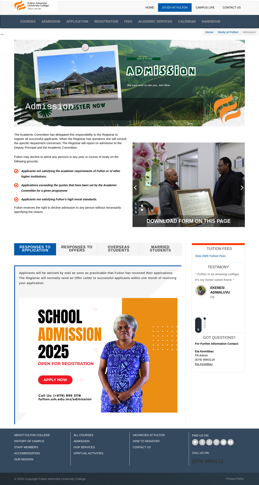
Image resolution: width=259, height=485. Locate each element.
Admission (50, 21)
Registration (106, 21)
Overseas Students (119, 248)
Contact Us (232, 7)
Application (77, 21)
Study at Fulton (228, 32)
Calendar (187, 21)
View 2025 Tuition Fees (210, 256)
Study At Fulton (175, 7)
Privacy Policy (235, 478)
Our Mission (23, 459)
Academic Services (155, 21)
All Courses (83, 435)
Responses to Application (35, 248)
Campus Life (205, 7)
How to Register (146, 441)
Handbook (211, 21)
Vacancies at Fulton (149, 435)
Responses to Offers (76, 248)
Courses (27, 21)
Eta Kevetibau (204, 364)
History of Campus (29, 441)
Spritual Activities (88, 453)
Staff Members (26, 447)
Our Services (84, 447)
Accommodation (27, 453)
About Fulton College (32, 435)
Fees (128, 21)
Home (149, 7)
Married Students (160, 248)
